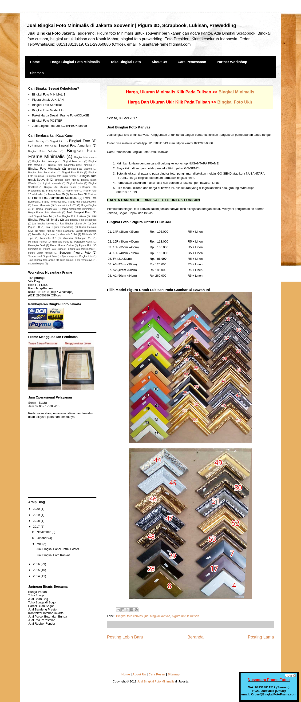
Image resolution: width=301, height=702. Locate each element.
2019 (37, 515)
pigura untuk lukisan (185, 616)
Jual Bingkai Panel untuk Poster (57, 549)
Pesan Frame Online (62, 245)
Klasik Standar (63, 231)
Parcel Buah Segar (41, 606)
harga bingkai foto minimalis (77, 209)
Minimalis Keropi (37, 241)
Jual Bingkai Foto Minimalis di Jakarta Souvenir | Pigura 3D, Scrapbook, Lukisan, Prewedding (131, 25)
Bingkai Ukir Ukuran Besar (60, 187)
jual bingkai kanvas (157, 616)
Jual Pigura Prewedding (59, 227)
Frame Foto (72, 190)
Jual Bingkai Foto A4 (40, 216)
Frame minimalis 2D (65, 205)
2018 (37, 521)
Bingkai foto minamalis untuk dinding (70, 165)
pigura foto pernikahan (80, 249)
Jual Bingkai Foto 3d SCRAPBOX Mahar (59, 126)
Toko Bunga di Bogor (42, 602)
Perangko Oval (36, 245)
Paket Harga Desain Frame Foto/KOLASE (60, 115)
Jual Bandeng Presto (42, 609)
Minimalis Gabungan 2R (77, 238)
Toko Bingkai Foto (125, 62)
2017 (37, 526)
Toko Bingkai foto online (41, 260)
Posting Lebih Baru (125, 637)
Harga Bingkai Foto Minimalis (75, 62)
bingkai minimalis (51, 183)
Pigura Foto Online (53, 249)
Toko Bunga (36, 595)
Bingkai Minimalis (236, 92)
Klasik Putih (45, 231)
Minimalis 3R (47, 238)
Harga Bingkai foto (46, 209)
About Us (159, 62)
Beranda (195, 637)
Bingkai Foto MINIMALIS (48, 94)
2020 (37, 509)
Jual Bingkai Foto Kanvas (53, 555)
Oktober (42, 538)
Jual (41, 620)
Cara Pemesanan (192, 62)
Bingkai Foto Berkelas (42, 151)
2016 (37, 564)
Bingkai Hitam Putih (65, 180)
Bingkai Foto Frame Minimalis (62, 153)
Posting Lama (261, 637)
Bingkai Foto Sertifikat (47, 105)
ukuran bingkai (36, 263)
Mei (40, 544)
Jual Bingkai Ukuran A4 (72, 223)
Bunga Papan (37, 592)
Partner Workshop (232, 62)
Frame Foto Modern (53, 201)
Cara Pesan (156, 674)
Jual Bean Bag (38, 599)
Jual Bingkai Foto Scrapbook (80, 220)
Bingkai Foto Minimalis (44, 168)
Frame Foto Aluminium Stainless (54, 197)
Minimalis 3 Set (68, 234)
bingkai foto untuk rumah (62, 176)
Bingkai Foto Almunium (75, 145)
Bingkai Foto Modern (80, 169)
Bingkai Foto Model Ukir (48, 110)
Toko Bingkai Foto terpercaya (76, 260)
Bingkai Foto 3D (82, 141)
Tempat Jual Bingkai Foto (42, 256)
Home (35, 62)
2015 (37, 570)
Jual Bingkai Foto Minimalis (155, 681)
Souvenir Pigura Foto (75, 252)
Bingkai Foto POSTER (47, 120)
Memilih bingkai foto (43, 234)
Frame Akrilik (53, 190)
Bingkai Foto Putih (72, 172)
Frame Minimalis (41, 205)
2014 (37, 576)
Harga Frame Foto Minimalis (44, 212)
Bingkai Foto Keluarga (44, 161)
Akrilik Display (36, 141)
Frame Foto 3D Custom (83, 194)
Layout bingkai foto (86, 231)
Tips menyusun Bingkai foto (77, 256)
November (44, 532)
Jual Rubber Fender (41, 623)
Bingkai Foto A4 (43, 145)
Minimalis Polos (60, 241)
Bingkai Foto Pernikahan (42, 172)
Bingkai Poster (75, 183)
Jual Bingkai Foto (79, 212)
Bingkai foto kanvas (129, 616)
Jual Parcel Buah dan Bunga (47, 616)
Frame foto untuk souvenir (82, 201)
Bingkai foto (56, 141)
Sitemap (37, 73)
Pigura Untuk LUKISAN (47, 99)
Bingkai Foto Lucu (73, 161)
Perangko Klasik (83, 241)
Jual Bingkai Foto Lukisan (71, 216)
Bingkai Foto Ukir (234, 102)
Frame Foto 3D (56, 194)
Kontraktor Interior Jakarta (45, 613)
